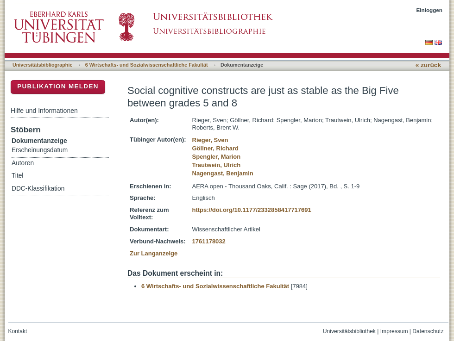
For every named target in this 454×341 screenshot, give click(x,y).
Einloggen (429, 10)
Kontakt (17, 331)
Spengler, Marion (216, 156)
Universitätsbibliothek (349, 331)
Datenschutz (427, 331)
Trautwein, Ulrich (216, 164)
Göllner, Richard (215, 148)
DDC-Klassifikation (38, 188)
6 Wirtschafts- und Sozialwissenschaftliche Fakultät (146, 65)
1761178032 (209, 241)
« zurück (428, 65)
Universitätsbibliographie (42, 65)
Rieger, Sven (210, 139)
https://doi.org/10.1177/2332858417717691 (251, 209)
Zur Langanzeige (153, 253)
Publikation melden (58, 86)
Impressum (394, 331)
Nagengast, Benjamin (222, 173)
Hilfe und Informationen (44, 110)
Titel (17, 175)
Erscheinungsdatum (40, 150)
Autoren (23, 163)
